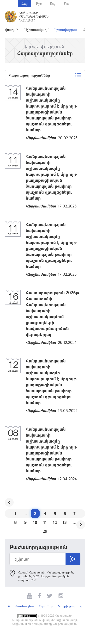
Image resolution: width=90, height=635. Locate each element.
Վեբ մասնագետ (21, 606)
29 (45, 531)
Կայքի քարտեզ (70, 606)
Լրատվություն (65, 29)
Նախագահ (9, 29)
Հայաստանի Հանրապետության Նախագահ (33, 16)
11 (45, 522)
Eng (52, 3)
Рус (39, 3)
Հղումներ (46, 606)
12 (55, 522)
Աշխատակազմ (36, 29)
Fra (66, 3)
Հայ (24, 3)
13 (65, 522)
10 (35, 522)
